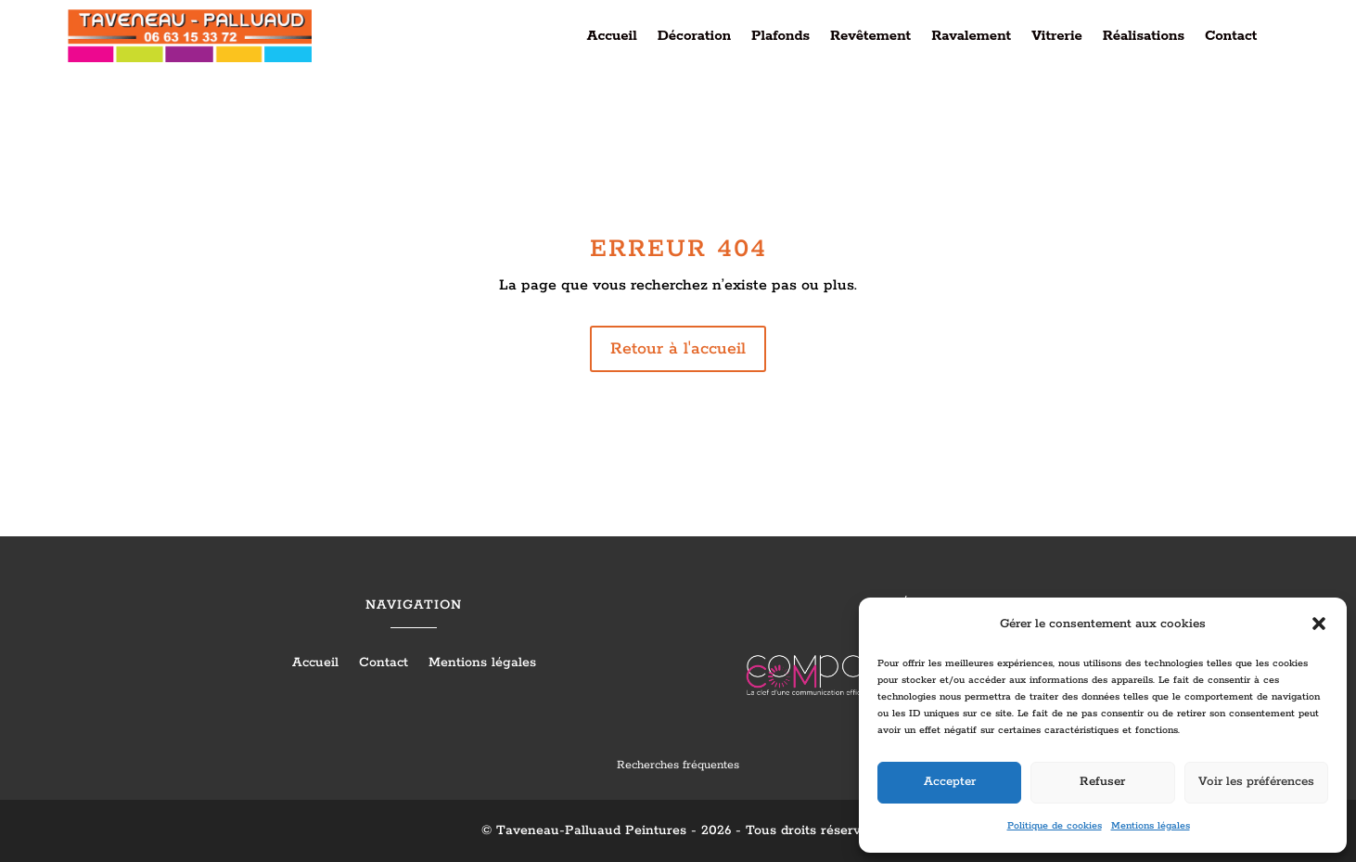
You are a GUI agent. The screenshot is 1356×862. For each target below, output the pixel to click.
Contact (1231, 37)
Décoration (694, 37)
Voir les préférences (1256, 782)
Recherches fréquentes (678, 765)
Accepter (950, 782)
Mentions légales (1150, 825)
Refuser (1102, 782)
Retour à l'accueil (678, 349)
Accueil (612, 37)
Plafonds (780, 37)
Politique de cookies (1054, 825)
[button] (1319, 623)
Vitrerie (1056, 37)
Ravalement (971, 37)
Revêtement (870, 37)
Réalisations (1143, 37)
